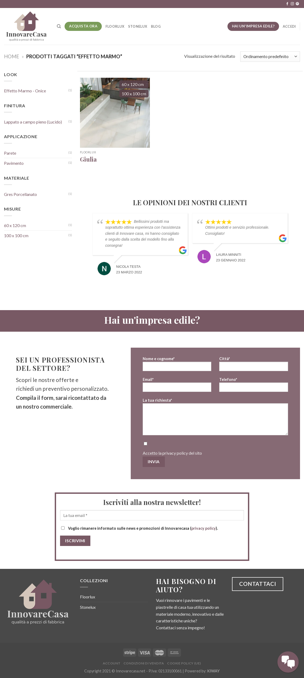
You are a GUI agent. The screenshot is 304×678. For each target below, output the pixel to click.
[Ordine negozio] (270, 56)
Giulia (88, 159)
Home (11, 56)
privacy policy (175, 452)
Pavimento (14, 163)
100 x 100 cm (16, 235)
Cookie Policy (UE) (184, 663)
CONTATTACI (257, 583)
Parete (10, 152)
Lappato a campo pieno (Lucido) (33, 121)
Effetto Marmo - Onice (25, 90)
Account (111, 663)
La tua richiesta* (215, 418)
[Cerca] (59, 26)
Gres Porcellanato (20, 194)
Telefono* (253, 386)
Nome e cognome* (177, 365)
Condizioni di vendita (144, 663)
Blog (156, 26)
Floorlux (114, 26)
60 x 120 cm (15, 225)
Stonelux (137, 26)
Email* (177, 386)
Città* (253, 365)
